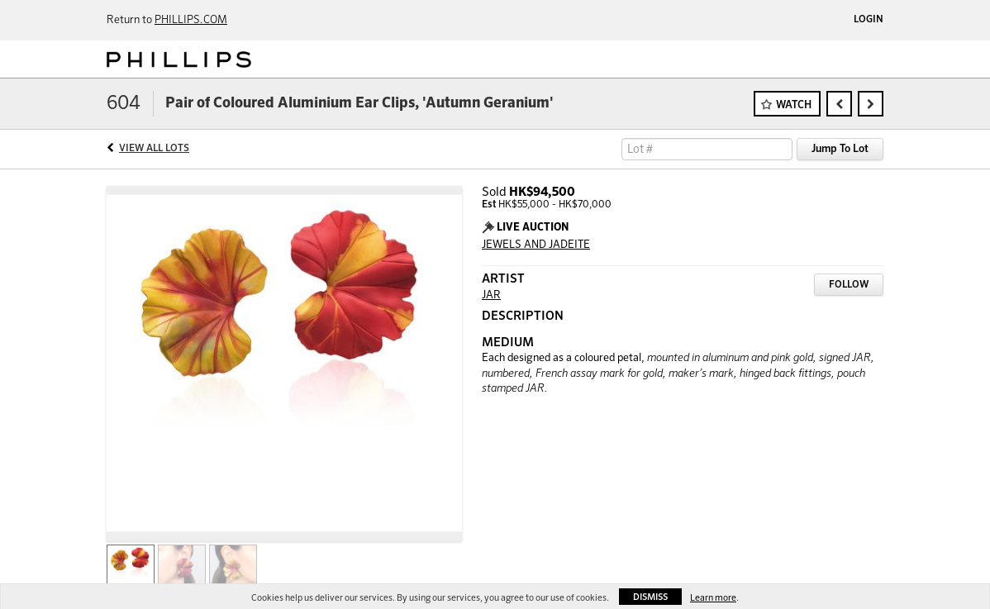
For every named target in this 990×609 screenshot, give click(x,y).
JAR (491, 295)
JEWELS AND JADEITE (536, 245)
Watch (794, 105)
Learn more (713, 597)
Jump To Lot (840, 149)
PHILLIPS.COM (191, 20)
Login (868, 20)
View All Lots (154, 149)
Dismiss (650, 597)
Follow (849, 285)
